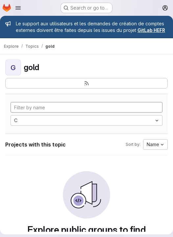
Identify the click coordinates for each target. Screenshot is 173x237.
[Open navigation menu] (18, 8)
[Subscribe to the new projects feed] (86, 83)
